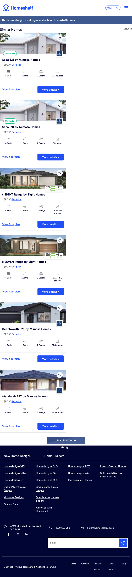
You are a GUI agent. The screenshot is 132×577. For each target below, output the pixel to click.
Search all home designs (66, 441)
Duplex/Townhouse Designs (15, 488)
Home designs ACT (79, 466)
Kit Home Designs (14, 497)
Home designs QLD (47, 466)
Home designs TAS (46, 480)
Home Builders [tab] (54, 456)
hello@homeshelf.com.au (100, 527)
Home (73, 564)
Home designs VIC (14, 466)
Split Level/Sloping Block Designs (111, 475)
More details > (50, 89)
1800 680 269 (63, 527)
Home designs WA (78, 473)
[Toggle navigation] (125, 8)
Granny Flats (11, 504)
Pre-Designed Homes (80, 480)
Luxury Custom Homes (113, 466)
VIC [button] (113, 7)
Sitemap (85, 564)
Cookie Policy (111, 567)
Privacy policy (97, 567)
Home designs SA (46, 473)
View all (128, 28)
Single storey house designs (47, 488)
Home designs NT (14, 480)
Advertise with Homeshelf (44, 509)
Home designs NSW (15, 473)
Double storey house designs (47, 499)
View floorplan (11, 89)
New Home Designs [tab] (17, 456)
